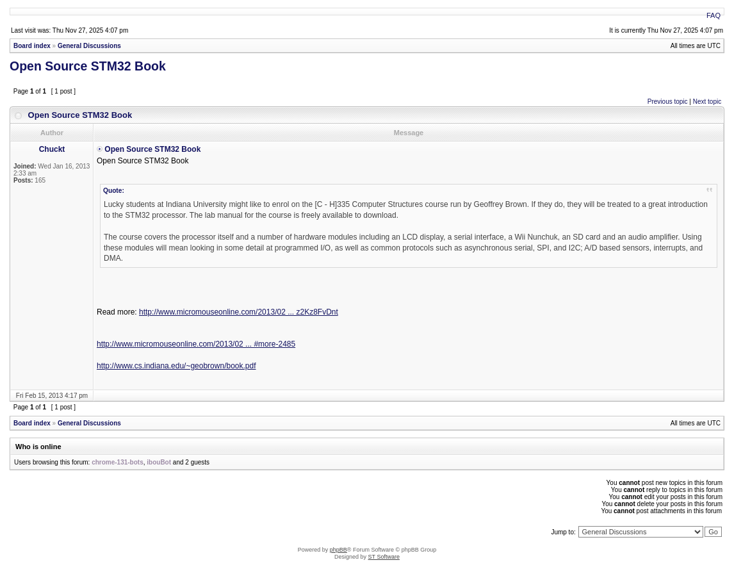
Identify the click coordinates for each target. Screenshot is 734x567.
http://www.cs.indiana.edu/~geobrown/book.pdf (176, 365)
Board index (32, 45)
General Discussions (89, 45)
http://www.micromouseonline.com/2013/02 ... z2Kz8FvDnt (238, 312)
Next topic (707, 101)
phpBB (338, 549)
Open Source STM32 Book (88, 66)
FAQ (713, 15)
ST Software (384, 557)
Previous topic (668, 101)
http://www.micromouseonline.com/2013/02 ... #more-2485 (196, 344)
